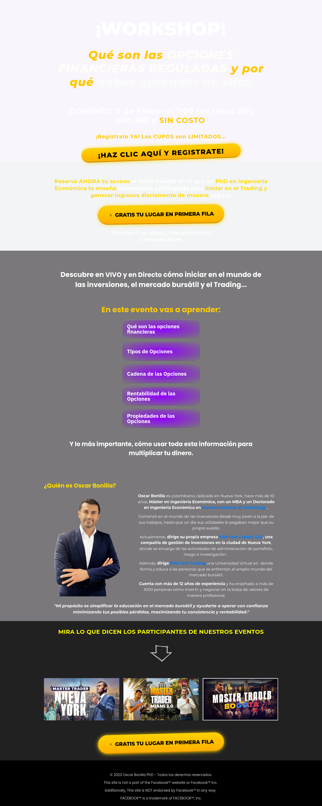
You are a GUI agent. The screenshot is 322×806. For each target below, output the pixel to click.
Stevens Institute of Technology (234, 503)
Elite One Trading (188, 558)
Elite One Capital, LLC (241, 532)
